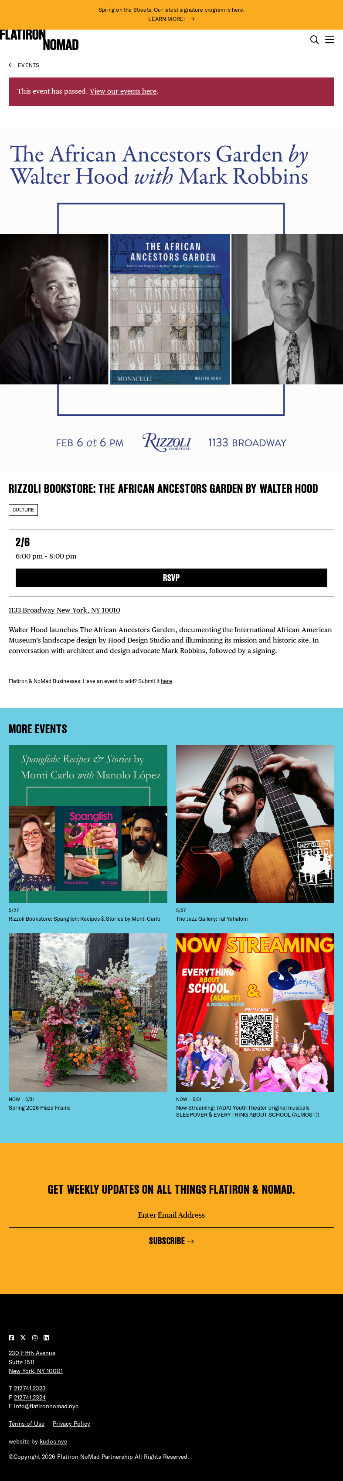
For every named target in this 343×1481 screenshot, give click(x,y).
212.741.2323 (30, 1388)
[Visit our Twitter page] (24, 1337)
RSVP (171, 578)
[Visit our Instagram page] (35, 1337)
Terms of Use (26, 1423)
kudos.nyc (53, 1441)
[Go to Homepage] (39, 39)
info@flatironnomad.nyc (46, 1406)
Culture (23, 510)
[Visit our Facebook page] (12, 1337)
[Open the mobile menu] (329, 40)
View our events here (123, 91)
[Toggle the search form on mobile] (314, 40)
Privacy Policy (71, 1423)
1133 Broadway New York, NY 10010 (64, 610)
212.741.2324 (30, 1397)
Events (28, 65)
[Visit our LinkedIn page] (46, 1337)
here (166, 680)
